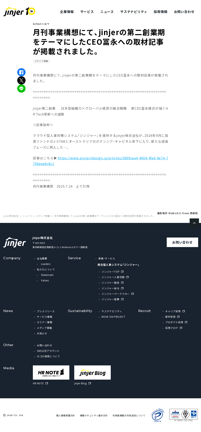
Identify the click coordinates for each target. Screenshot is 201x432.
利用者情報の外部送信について (129, 415)
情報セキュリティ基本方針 (94, 415)
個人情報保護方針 (65, 415)
